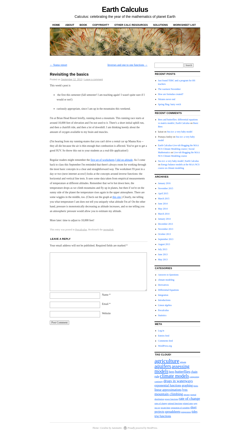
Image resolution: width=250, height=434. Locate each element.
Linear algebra (165, 305)
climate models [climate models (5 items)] (174, 376)
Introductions (164, 300)
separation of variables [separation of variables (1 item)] (180, 408)
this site (116, 197)
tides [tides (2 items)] (194, 411)
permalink (108, 229)
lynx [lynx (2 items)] (185, 389)
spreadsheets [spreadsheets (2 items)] (172, 411)
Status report (58, 65)
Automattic (117, 428)
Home (56, 24)
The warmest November (169, 89)
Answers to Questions (168, 274)
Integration (163, 295)
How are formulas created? (170, 94)
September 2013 (165, 239)
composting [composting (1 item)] (194, 377)
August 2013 (164, 244)
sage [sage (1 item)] (195, 403)
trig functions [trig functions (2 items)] (162, 416)
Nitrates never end (166, 99)
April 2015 (163, 193)
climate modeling (166, 279)
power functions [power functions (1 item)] (171, 399)
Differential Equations (168, 290)
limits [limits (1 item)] (195, 386)
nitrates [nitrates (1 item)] (187, 395)
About (69, 24)
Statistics (162, 315)
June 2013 (163, 254)
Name (106, 294)
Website (106, 313)
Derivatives (163, 285)
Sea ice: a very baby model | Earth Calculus (178, 161)
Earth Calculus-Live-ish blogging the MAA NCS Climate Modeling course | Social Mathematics (178, 149)
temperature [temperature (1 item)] (186, 412)
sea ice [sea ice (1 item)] (157, 408)
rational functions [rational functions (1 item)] (175, 403)
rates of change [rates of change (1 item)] (160, 403)
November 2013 (165, 229)
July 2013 (162, 249)
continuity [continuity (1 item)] (158, 381)
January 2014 (164, 218)
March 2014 (163, 213)
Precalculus (81, 229)
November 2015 (165, 188)
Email (106, 303)
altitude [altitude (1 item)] (183, 362)
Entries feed (163, 335)
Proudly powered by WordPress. (143, 428)
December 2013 (165, 224)
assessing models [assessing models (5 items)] (171, 369)
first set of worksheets (103, 159)
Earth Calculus (125, 9)
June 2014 (163, 203)
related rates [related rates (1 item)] (188, 403)
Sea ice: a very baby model (179, 131)
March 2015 (163, 198)
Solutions (160, 24)
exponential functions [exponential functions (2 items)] (167, 385)
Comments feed (165, 340)
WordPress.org (165, 346)
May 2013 (163, 259)
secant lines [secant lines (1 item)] (165, 408)
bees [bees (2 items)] (171, 371)
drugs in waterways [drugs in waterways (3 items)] (178, 381)
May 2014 (163, 208)
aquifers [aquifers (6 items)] (162, 366)
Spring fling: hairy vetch (169, 104)
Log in (161, 330)
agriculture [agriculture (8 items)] (166, 361)
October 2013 (164, 234)
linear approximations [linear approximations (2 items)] (167, 389)
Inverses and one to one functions (127, 65)
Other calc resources (131, 24)
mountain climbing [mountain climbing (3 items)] (168, 394)
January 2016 (164, 183)
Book (83, 24)
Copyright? (100, 24)
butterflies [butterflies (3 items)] (182, 372)
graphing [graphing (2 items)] (187, 385)
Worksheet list (184, 24)
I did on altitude (124, 159)
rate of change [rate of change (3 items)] (189, 398)
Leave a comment (93, 79)
